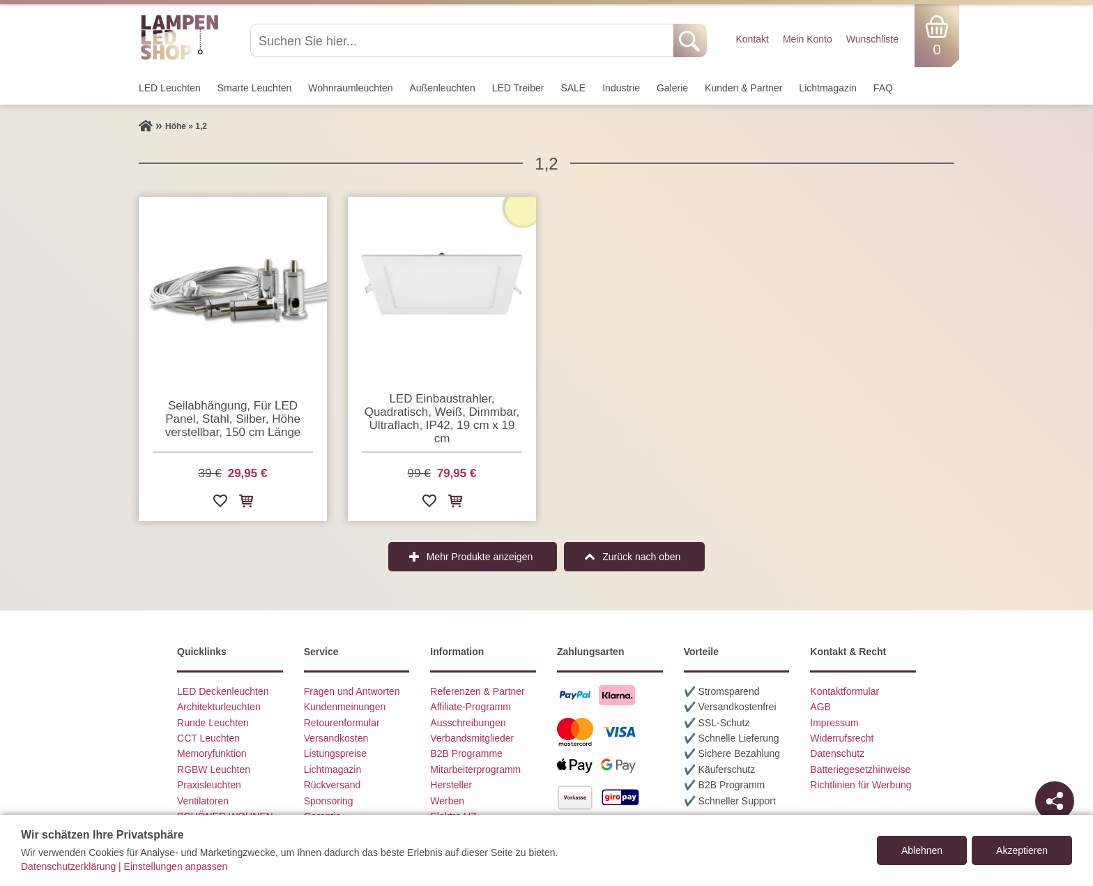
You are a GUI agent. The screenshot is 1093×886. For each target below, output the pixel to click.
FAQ (883, 87)
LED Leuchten (170, 87)
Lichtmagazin (828, 87)
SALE (573, 87)
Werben (447, 800)
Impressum (834, 722)
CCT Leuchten (208, 738)
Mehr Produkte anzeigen (480, 556)
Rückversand (332, 784)
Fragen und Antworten (352, 691)
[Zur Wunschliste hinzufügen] (220, 503)
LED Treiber (518, 87)
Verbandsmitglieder (472, 738)
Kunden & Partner (743, 87)
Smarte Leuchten (254, 87)
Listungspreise (335, 753)
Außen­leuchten (442, 87)
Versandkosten (336, 738)
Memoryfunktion (212, 753)
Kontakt (751, 39)
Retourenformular (342, 722)
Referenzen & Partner (477, 691)
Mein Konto (807, 39)
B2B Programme (466, 753)
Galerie (672, 87)
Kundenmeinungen (345, 706)
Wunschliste (872, 39)
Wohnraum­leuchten (350, 87)
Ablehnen (921, 850)
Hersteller (451, 784)
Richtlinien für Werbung (860, 784)
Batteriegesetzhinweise (860, 769)
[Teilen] (1055, 801)
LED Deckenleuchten (223, 691)
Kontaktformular (844, 691)
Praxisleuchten (209, 784)
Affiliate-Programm (470, 706)
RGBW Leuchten (213, 769)
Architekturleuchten (219, 706)
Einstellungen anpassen (176, 866)
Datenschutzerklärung (68, 866)
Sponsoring (328, 800)
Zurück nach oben (641, 556)
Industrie (621, 87)
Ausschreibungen (467, 722)
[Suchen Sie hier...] (463, 40)
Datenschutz (837, 753)
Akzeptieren (1022, 850)
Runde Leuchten (213, 722)
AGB (820, 706)
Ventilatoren (203, 800)
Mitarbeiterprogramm (475, 769)
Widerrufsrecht (841, 738)
